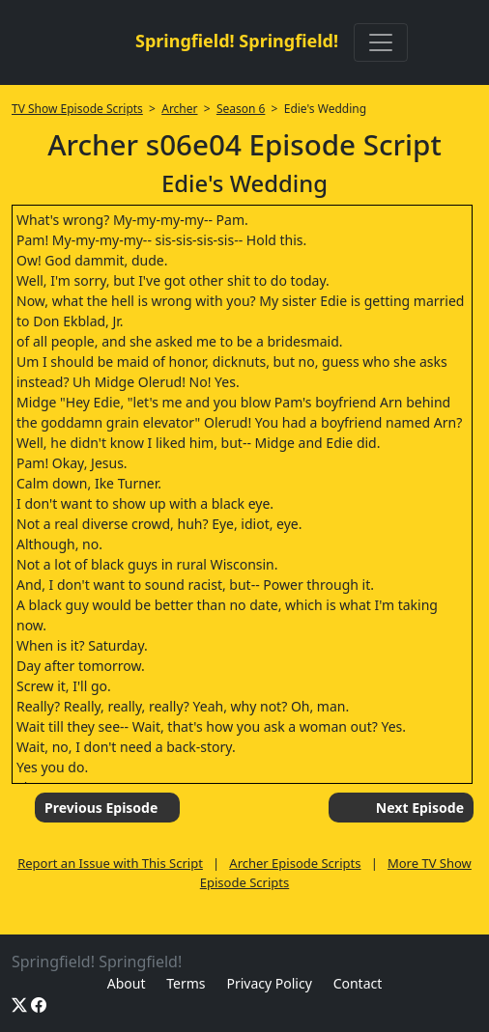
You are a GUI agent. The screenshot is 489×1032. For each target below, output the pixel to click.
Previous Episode (101, 807)
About (126, 983)
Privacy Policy (268, 983)
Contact (358, 983)
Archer (179, 108)
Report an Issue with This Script (110, 863)
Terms (185, 983)
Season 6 (241, 108)
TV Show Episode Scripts (77, 108)
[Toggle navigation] (381, 42)
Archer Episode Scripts (294, 863)
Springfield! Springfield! (236, 40)
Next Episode (420, 807)
